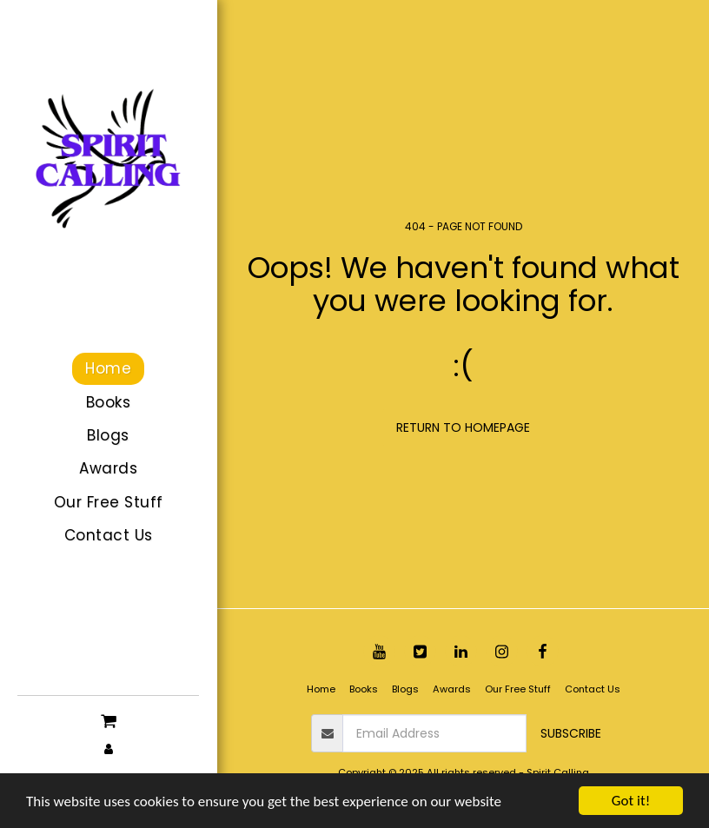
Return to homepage (463, 427)
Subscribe (570, 733)
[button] (108, 719)
